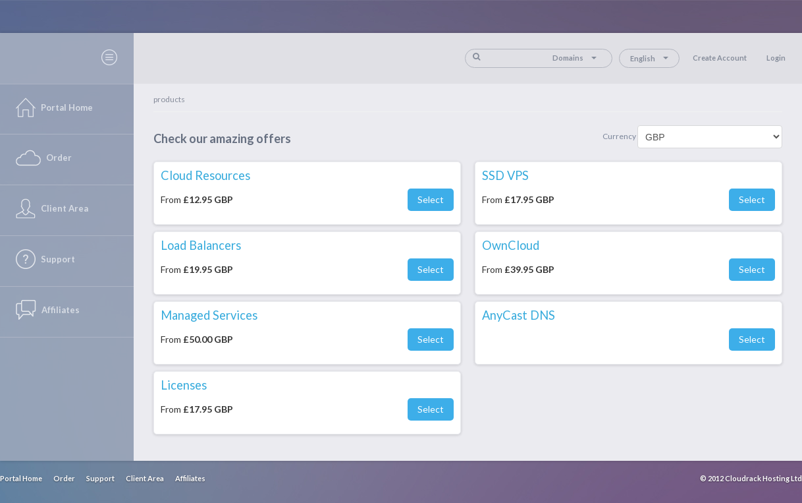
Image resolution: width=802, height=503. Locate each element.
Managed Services (209, 315)
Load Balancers (201, 245)
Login (776, 57)
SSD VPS (505, 175)
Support (100, 478)
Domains (574, 57)
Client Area (145, 478)
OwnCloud (510, 245)
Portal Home (21, 478)
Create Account (720, 57)
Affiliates (190, 478)
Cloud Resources (205, 175)
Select (430, 199)
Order (64, 478)
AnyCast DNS (518, 315)
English (649, 58)
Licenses (184, 385)
